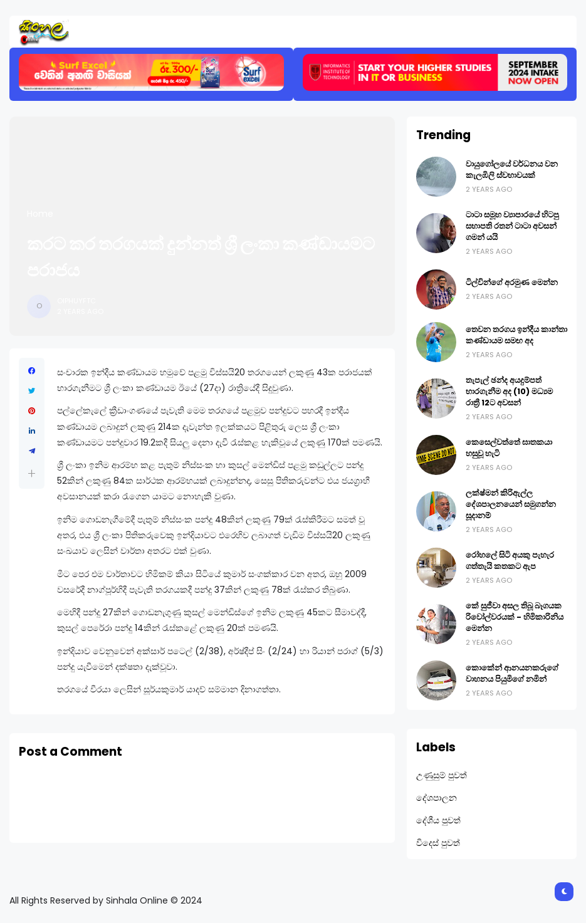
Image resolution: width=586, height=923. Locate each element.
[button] (31, 473)
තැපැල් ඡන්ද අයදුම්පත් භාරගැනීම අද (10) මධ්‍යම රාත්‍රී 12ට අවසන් (509, 391)
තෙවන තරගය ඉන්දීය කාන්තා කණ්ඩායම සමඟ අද (516, 335)
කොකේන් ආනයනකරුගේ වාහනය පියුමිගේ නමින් (512, 673)
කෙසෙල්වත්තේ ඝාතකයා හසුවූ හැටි (509, 448)
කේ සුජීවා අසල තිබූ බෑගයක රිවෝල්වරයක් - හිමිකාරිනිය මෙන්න (514, 617)
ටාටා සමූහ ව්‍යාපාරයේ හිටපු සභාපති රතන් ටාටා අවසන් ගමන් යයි (512, 225)
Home (40, 213)
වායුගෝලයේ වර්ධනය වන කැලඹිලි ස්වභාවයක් (512, 169)
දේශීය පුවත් (438, 820)
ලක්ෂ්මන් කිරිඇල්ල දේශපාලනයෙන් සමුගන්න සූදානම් (511, 504)
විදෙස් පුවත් (438, 843)
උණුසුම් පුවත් (441, 775)
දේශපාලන (436, 797)
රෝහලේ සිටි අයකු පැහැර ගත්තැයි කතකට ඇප (510, 560)
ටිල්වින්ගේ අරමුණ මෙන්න (512, 282)
